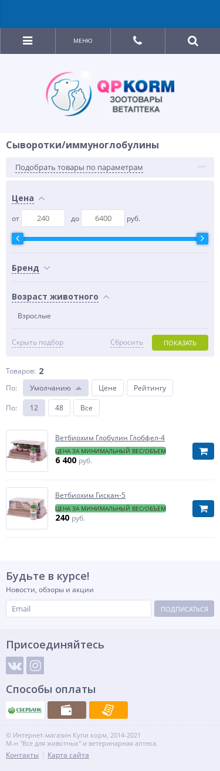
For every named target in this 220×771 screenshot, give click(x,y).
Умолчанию (50, 388)
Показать (180, 342)
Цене (108, 388)
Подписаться (184, 608)
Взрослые (34, 316)
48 (59, 408)
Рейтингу (150, 388)
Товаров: (21, 371)
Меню (83, 40)
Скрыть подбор (37, 342)
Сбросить (126, 342)
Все (86, 408)
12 (34, 408)
